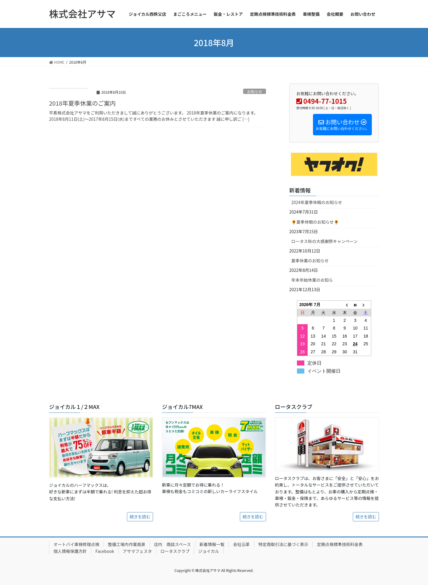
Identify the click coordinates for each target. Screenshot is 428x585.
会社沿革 (241, 544)
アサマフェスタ (137, 551)
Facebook (104, 551)
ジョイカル (208, 551)
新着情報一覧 (211, 544)
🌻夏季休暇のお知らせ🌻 (315, 222)
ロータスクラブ (175, 551)
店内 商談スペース (172, 544)
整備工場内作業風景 (126, 544)
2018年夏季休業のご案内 (82, 103)
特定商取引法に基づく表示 (283, 544)
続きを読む (140, 517)
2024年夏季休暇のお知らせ (316, 202)
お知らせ (254, 91)
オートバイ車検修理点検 (76, 544)
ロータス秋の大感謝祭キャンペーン (324, 241)
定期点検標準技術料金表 (340, 544)
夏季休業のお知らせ (310, 261)
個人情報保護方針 (70, 551)
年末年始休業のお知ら (312, 280)
